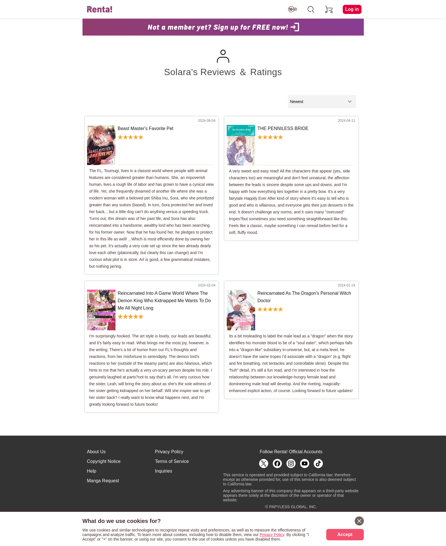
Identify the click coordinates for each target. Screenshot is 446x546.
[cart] (329, 9)
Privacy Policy (169, 451)
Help (91, 471)
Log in (352, 9)
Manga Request (103, 480)
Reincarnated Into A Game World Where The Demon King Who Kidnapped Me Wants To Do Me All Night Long (164, 300)
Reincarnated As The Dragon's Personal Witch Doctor (304, 297)
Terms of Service (172, 461)
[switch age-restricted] (292, 9)
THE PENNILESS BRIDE (283, 128)
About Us (96, 451)
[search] (310, 9)
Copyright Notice (104, 461)
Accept (344, 534)
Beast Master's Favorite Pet (146, 128)
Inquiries (163, 471)
